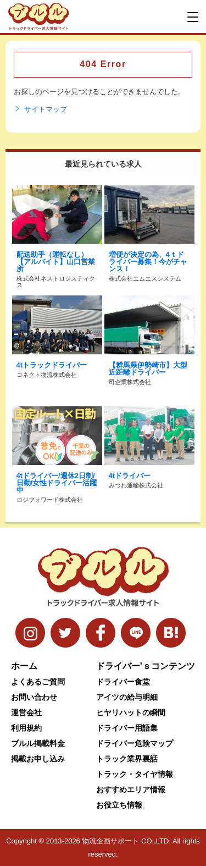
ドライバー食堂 (123, 681)
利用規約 (26, 728)
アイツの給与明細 (127, 697)
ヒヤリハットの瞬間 (130, 712)
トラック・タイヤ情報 (134, 774)
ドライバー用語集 (127, 728)
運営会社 (26, 712)
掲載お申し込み (38, 758)
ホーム (24, 666)
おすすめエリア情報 (130, 789)
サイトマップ (40, 109)
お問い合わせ (34, 697)
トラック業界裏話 (127, 758)
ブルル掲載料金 (38, 743)
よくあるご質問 (38, 681)
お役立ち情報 (119, 805)
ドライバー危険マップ (134, 743)
